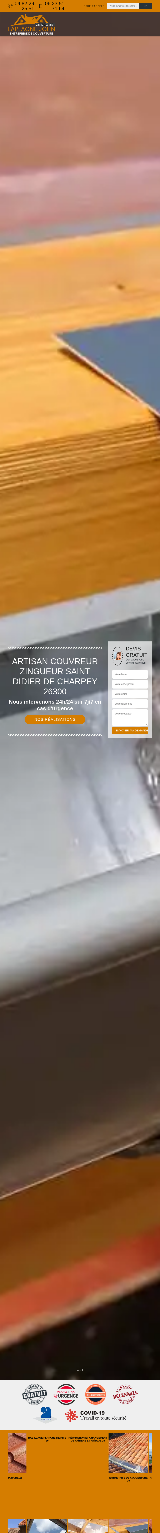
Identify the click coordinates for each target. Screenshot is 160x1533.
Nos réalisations (55, 719)
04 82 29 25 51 (21, 6)
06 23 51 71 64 (51, 6)
